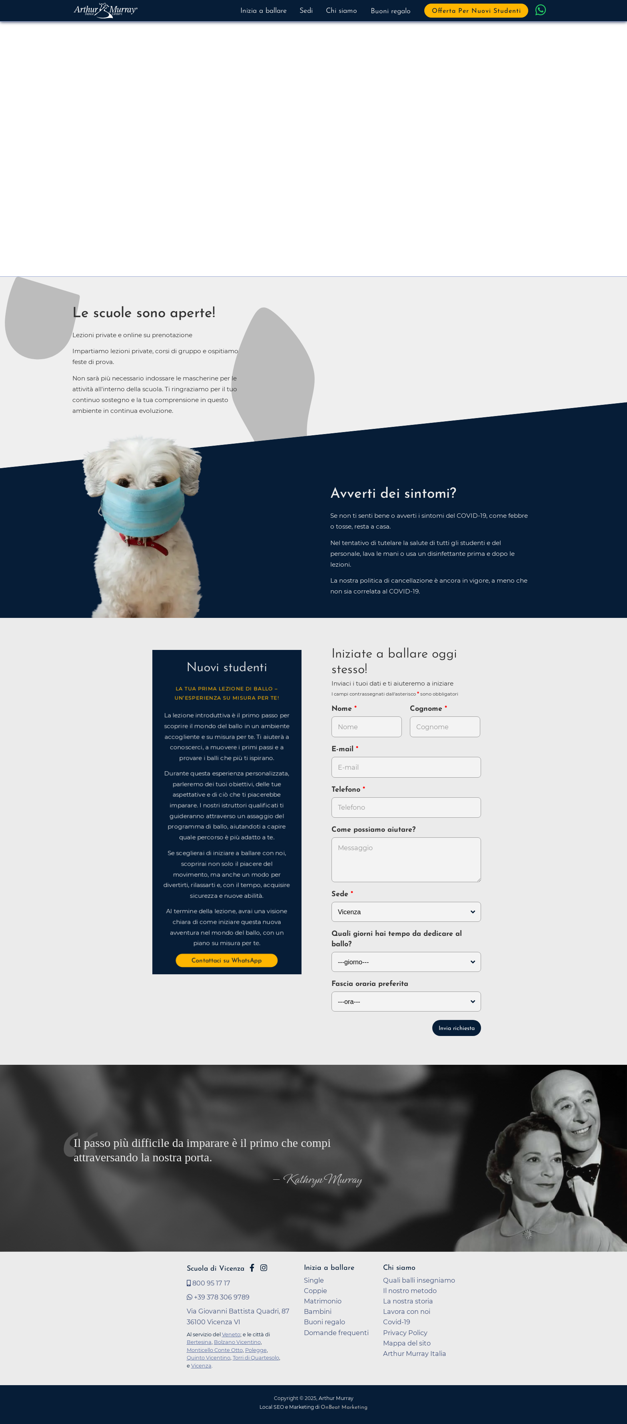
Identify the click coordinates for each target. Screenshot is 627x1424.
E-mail (343, 749)
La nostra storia (408, 1301)
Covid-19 (396, 1322)
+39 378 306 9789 (218, 1297)
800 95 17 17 (208, 1283)
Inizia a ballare (263, 11)
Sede (339, 894)
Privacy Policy (405, 1333)
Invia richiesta (457, 1029)
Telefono (347, 790)
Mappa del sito (407, 1343)
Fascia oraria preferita (369, 984)
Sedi (306, 11)
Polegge (256, 1350)
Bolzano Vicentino (237, 1342)
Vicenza (201, 1365)
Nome (341, 709)
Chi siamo (341, 11)
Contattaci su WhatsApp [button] (227, 961)
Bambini (317, 1311)
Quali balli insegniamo (419, 1280)
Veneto (231, 1334)
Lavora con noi (406, 1311)
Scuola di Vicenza (215, 1268)
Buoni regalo (391, 11)
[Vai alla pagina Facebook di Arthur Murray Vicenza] (252, 1268)
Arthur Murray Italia (414, 1354)
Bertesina (199, 1342)
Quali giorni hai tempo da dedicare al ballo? (396, 939)
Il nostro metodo (410, 1291)
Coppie (315, 1291)
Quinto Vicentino (208, 1357)
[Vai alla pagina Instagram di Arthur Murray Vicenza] (263, 1268)
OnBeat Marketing (344, 1407)
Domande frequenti (336, 1333)
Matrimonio (322, 1301)
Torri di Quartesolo (256, 1357)
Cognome (427, 709)
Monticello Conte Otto (215, 1350)
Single (314, 1280)
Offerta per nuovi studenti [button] (476, 11)
